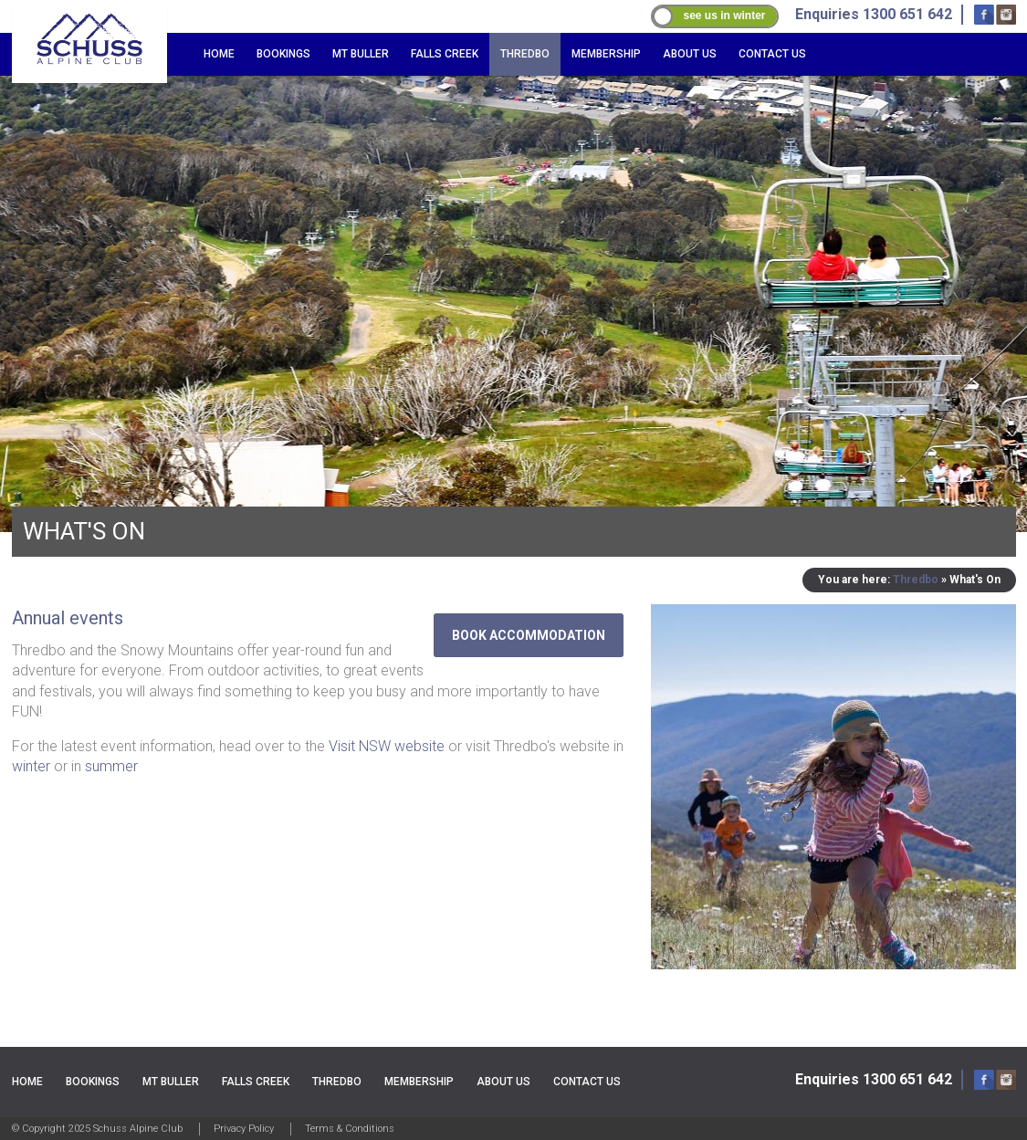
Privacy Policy (244, 1129)
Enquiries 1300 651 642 (873, 1079)
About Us (690, 53)
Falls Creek (444, 53)
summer (111, 766)
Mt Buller (360, 53)
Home (219, 53)
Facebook (984, 15)
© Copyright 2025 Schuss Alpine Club (97, 1129)
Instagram (1006, 15)
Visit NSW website (387, 746)
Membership (606, 53)
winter (31, 766)
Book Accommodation (528, 635)
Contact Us (772, 53)
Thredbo (525, 53)
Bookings (283, 53)
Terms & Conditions (349, 1129)
